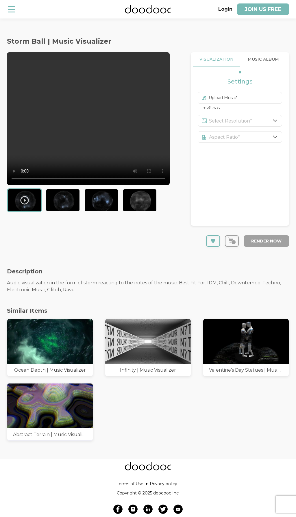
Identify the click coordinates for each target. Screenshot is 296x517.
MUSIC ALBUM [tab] (263, 59)
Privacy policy (163, 483)
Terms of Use (132, 483)
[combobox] (245, 121)
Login (225, 9)
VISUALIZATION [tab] (216, 59)
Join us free (263, 9)
